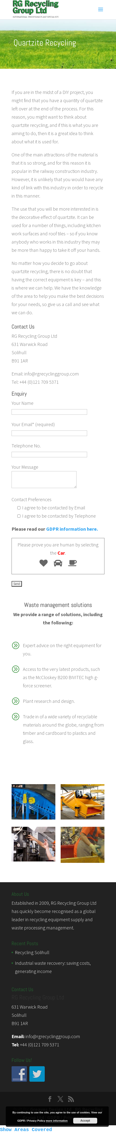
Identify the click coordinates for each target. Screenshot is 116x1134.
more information (57, 1120)
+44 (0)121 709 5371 (39, 1045)
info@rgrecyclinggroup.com (53, 1036)
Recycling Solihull (32, 952)
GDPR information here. (72, 529)
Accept (85, 1120)
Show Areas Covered (26, 1130)
